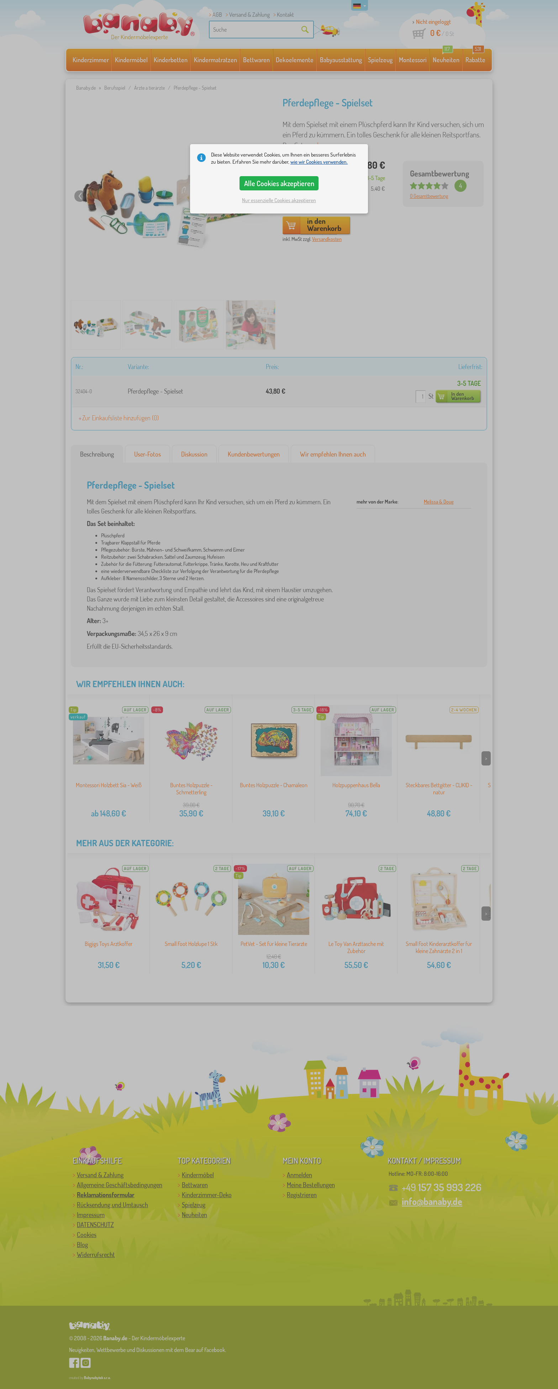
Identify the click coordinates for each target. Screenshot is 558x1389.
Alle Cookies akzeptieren (279, 183)
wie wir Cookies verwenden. (319, 161)
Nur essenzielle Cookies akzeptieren (279, 200)
